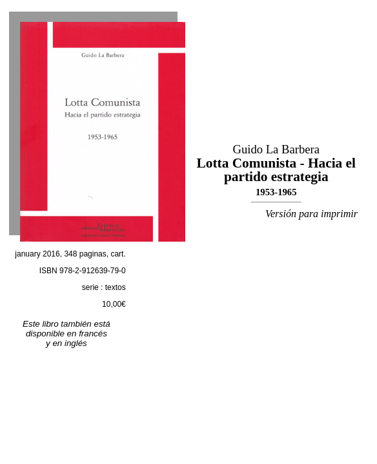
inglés (76, 343)
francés (93, 333)
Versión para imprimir (311, 213)
